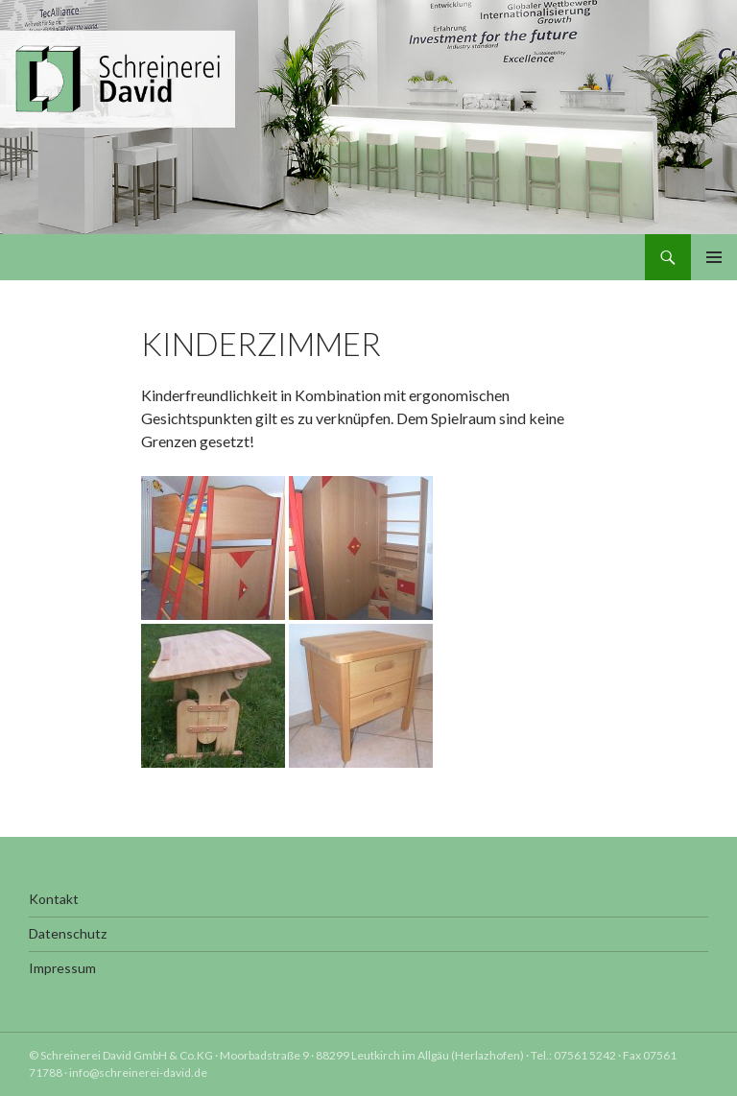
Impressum (62, 968)
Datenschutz (68, 933)
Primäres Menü (714, 257)
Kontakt (54, 899)
